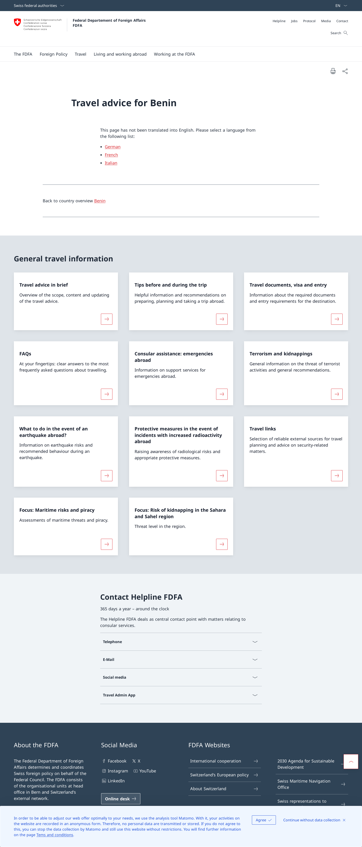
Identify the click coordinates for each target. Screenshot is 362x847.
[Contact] (342, 20)
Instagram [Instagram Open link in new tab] (114, 771)
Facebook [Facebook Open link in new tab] (114, 761)
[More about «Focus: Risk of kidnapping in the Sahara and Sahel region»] (222, 544)
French (111, 154)
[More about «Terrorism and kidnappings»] (337, 394)
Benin (100, 200)
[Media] (326, 20)
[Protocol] (309, 20)
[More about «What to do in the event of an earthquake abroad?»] (106, 475)
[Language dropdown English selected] (340, 5)
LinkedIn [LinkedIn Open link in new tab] (113, 781)
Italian (111, 163)
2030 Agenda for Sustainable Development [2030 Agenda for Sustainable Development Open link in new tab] (312, 764)
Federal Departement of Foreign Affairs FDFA (110, 23)
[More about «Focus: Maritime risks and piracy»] (106, 544)
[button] (23, 54)
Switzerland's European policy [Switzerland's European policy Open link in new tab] (224, 775)
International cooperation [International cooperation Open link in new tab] (224, 761)
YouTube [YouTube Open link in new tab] (144, 771)
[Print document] (333, 70)
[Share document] (345, 71)
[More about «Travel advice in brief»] (106, 319)
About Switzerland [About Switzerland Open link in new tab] (224, 789)
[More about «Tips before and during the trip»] (222, 319)
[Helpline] (279, 20)
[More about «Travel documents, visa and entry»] (337, 319)
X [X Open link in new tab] (135, 761)
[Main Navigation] (177, 54)
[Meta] (310, 20)
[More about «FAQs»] (106, 394)
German (113, 146)
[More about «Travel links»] (337, 475)
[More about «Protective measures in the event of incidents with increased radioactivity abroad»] (222, 475)
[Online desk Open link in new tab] (120, 798)
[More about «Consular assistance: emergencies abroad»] (222, 394)
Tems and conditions (54, 834)
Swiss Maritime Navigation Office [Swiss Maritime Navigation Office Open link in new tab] (312, 784)
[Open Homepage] (80, 28)
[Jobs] (294, 20)
